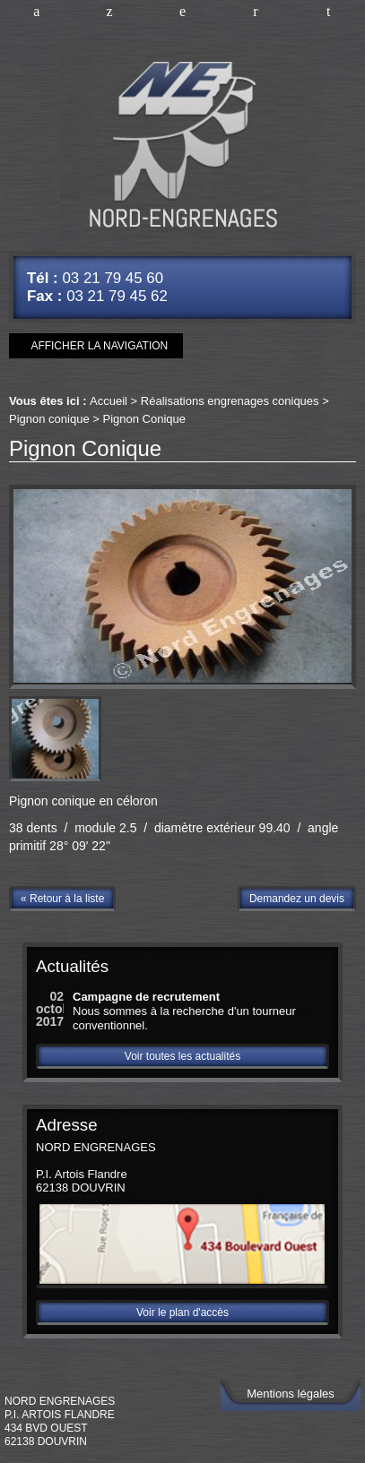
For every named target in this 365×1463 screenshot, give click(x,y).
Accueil (36, 13)
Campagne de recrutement (146, 996)
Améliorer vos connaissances (109, 13)
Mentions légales (291, 1393)
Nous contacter (255, 13)
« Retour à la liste (62, 898)
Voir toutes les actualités (182, 1056)
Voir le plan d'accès (182, 1312)
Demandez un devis (296, 898)
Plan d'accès (328, 13)
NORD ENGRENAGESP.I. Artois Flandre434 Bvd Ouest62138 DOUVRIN (59, 1421)
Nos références (182, 13)
